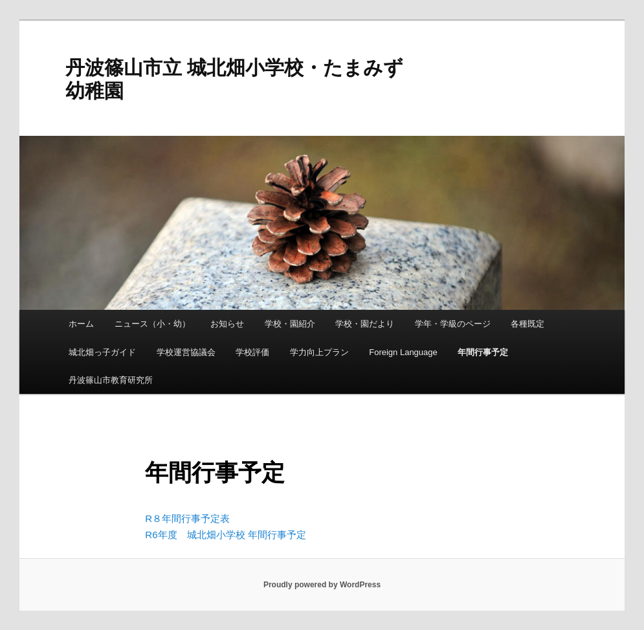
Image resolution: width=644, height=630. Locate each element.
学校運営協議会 (186, 352)
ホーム (81, 324)
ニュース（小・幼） (152, 324)
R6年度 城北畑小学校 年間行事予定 (225, 534)
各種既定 (527, 324)
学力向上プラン (319, 352)
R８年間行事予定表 (187, 518)
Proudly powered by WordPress (322, 584)
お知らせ (227, 324)
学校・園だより (364, 324)
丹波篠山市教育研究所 (111, 380)
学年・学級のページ (453, 324)
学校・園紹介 (290, 324)
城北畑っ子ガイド (102, 352)
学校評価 (252, 352)
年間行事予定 (483, 352)
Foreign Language (403, 352)
